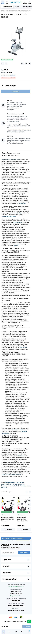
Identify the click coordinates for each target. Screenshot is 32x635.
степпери (20, 456)
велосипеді (22, 203)
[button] (27, 492)
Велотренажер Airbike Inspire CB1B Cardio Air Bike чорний (7, 519)
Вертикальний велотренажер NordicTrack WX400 (22, 519)
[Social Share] (29, 63)
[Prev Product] (22, 63)
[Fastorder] (13, 504)
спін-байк (19, 213)
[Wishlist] (6, 63)
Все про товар (7, 6)
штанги (17, 244)
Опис (17, 6)
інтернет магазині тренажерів (11, 474)
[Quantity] (2, 85)
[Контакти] (25, 2)
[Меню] (7, 2)
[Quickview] (13, 500)
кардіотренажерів (17, 430)
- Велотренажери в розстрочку (14, 482)
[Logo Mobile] (15, 2)
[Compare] (2, 63)
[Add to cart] (8, 529)
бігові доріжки (17, 222)
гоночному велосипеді (9, 216)
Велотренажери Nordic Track (10, 486)
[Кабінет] (29, 2)
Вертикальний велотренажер (11, 159)
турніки (16, 245)
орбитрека (23, 347)
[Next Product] (25, 63)
